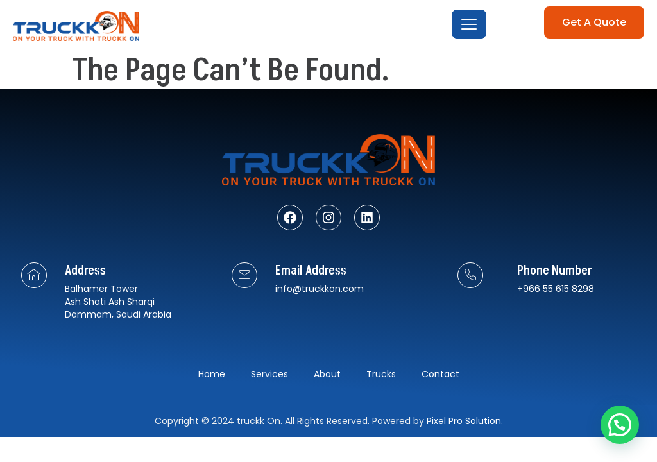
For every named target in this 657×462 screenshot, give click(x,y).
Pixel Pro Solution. (465, 421)
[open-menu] (469, 24)
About (327, 374)
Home (211, 374)
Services (269, 374)
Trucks (381, 374)
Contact (440, 374)
